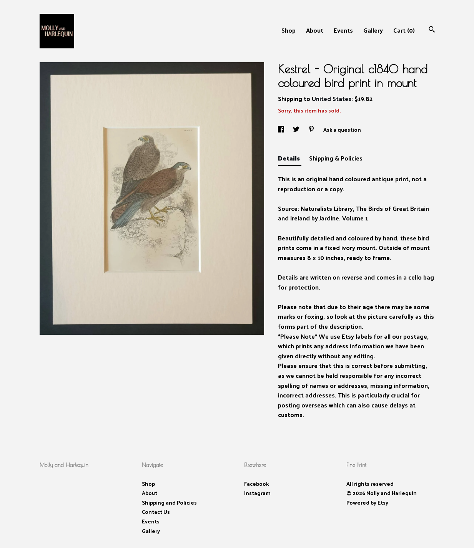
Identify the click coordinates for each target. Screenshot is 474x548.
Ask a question (342, 129)
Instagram (257, 493)
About (314, 30)
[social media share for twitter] (297, 129)
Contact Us (156, 512)
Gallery (373, 30)
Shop (288, 30)
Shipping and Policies (169, 502)
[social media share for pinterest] (312, 129)
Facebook (256, 483)
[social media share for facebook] (281, 129)
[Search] (432, 30)
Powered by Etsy (367, 502)
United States (331, 98)
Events (343, 30)
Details (289, 158)
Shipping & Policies (336, 158)
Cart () (404, 30)
